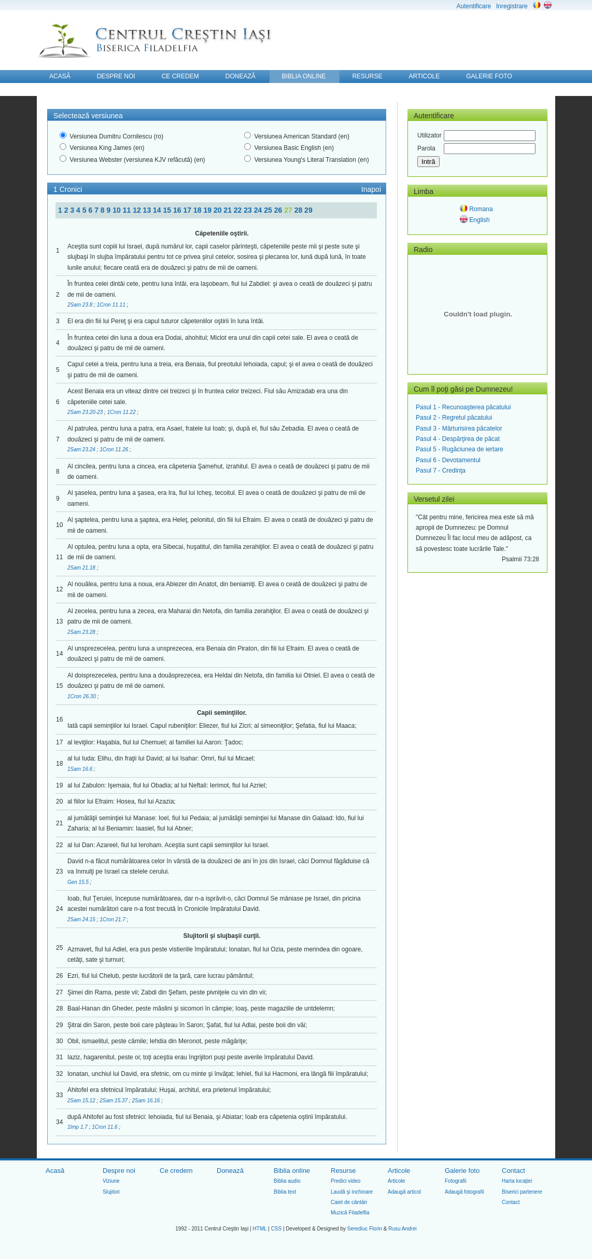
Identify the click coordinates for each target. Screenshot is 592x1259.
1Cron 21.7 (113, 919)
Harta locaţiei (517, 1181)
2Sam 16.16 (147, 1100)
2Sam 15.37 (114, 1100)
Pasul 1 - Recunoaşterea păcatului (463, 407)
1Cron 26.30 (82, 696)
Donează (230, 1170)
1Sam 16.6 (80, 769)
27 (289, 210)
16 (178, 210)
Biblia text (285, 1192)
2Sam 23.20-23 (85, 412)
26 (279, 210)
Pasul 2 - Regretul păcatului (454, 417)
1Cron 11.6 (105, 1127)
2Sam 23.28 (82, 632)
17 (188, 210)
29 (308, 210)
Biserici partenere (522, 1192)
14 (158, 210)
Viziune (111, 1181)
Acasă (55, 1170)
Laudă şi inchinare (352, 1192)
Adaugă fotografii (464, 1192)
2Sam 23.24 (82, 449)
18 (198, 210)
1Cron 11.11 (112, 305)
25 (269, 210)
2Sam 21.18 (82, 568)
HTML (260, 1229)
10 (117, 210)
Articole (399, 1170)
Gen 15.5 (78, 882)
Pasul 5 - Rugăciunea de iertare (459, 449)
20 (218, 210)
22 (239, 210)
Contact (513, 1170)
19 (208, 210)
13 (148, 210)
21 (228, 210)
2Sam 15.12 (82, 1100)
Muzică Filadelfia (350, 1212)
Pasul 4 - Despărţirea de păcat (458, 438)
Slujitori (111, 1192)
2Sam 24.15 (82, 919)
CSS (276, 1229)
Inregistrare (512, 6)
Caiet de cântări (349, 1202)
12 (138, 210)
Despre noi (119, 1170)
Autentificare (473, 6)
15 (168, 210)
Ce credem (176, 1170)
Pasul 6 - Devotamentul (448, 460)
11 (128, 210)
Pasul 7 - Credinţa (441, 470)
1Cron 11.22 (122, 412)
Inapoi (371, 189)
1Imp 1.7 (78, 1127)
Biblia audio (287, 1181)
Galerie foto (462, 1170)
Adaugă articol (404, 1192)
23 (248, 210)
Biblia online (292, 1170)
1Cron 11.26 (115, 449)
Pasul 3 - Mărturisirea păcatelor (459, 428)
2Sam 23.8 (80, 305)
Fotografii (456, 1181)
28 (299, 210)
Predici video (345, 1181)
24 (259, 210)
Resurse (343, 1170)
